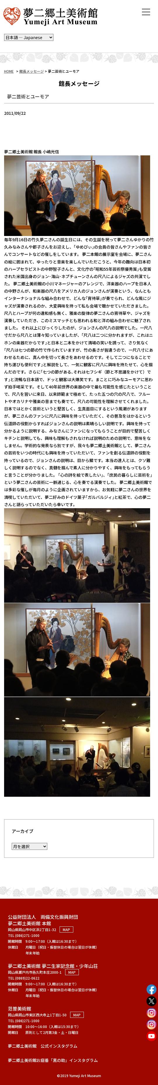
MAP (66, 927)
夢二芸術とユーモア (28, 96)
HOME (9, 71)
